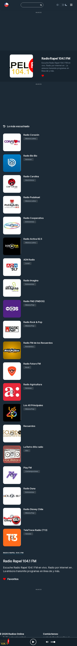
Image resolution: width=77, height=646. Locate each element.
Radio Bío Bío (30, 155)
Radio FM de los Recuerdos (38, 343)
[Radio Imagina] (12, 288)
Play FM (27, 467)
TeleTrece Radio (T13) (35, 530)
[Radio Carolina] (12, 184)
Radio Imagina (30, 280)
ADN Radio (29, 259)
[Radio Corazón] (12, 142)
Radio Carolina (31, 176)
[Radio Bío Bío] (12, 163)
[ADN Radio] (12, 267)
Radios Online (16, 634)
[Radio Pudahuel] (12, 205)
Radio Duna (29, 488)
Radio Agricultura (32, 384)
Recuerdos (29, 426)
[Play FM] (12, 475)
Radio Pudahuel (31, 197)
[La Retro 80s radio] (12, 454)
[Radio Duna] (12, 496)
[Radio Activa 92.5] (12, 246)
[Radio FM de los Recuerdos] (12, 350)
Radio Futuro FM (32, 363)
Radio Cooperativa (33, 218)
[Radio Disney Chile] (12, 517)
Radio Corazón (31, 135)
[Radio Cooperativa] (12, 225)
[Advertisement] (38, 32)
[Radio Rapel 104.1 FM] (4, 641)
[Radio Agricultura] (12, 392)
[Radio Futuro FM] (12, 371)
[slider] (53, 642)
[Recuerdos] (12, 433)
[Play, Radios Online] (33, 642)
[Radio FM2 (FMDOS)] (12, 309)
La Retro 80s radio (33, 447)
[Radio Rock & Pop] (12, 329)
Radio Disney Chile (33, 509)
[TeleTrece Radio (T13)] (12, 537)
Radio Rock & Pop (32, 322)
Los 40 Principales (33, 405)
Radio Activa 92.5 (32, 239)
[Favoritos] (43, 76)
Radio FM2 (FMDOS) (34, 301)
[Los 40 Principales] (12, 413)
